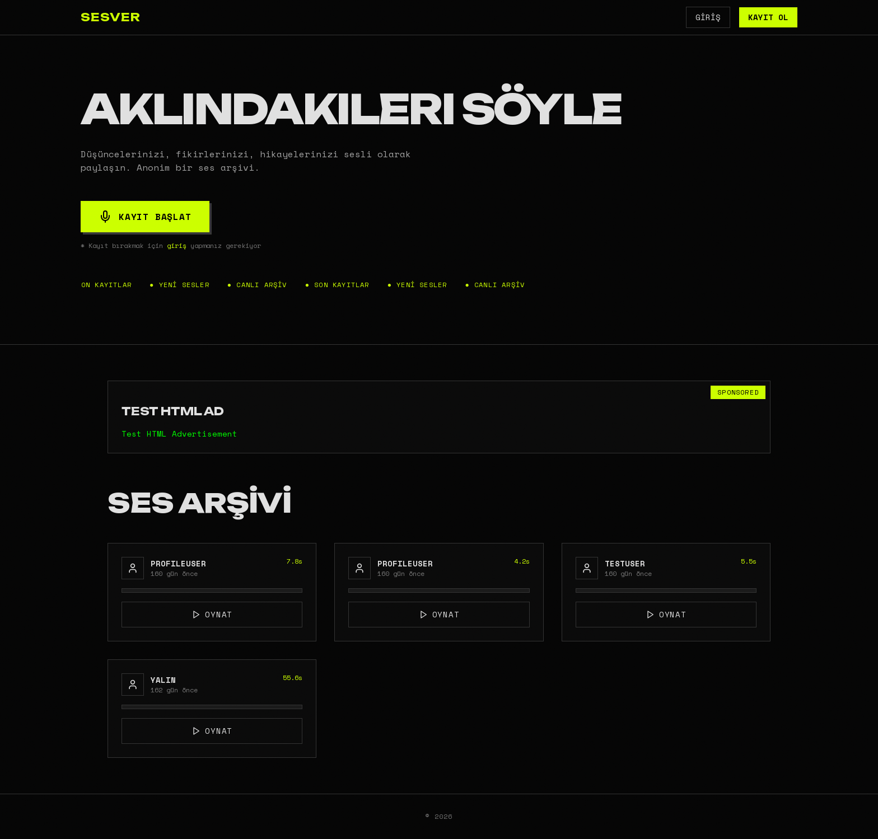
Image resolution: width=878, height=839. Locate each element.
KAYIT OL (768, 17)
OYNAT (212, 614)
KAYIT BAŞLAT (145, 216)
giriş (176, 245)
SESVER (111, 17)
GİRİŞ (708, 17)
